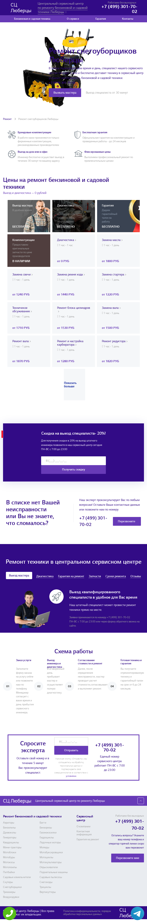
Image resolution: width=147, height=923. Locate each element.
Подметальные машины (54, 872)
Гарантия (100, 19)
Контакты (127, 19)
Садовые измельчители (17, 877)
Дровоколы (9, 832)
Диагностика (45, 576)
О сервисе (73, 19)
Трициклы (45, 887)
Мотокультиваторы (51, 862)
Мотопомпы (10, 867)
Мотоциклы (46, 857)
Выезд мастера (19, 575)
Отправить (71, 750)
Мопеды (44, 847)
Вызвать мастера (65, 93)
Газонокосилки (48, 832)
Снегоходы (46, 882)
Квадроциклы (11, 842)
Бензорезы (46, 827)
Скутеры (8, 882)
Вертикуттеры (48, 892)
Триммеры (9, 892)
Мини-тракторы (12, 847)
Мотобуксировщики (51, 852)
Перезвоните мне (126, 522)
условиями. (71, 776)
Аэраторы (8, 822)
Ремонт (7, 119)
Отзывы (135, 576)
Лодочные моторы (50, 842)
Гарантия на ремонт (71, 576)
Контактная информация (84, 833)
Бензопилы (9, 827)
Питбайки (9, 872)
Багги (43, 822)
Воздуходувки (11, 897)
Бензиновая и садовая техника (32, 19)
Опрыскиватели (49, 867)
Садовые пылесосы (51, 877)
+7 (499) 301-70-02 (62, 83)
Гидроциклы (47, 837)
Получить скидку (73, 469)
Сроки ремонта (115, 576)
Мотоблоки (9, 852)
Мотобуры (9, 857)
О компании (83, 826)
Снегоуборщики (12, 887)
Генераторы (9, 837)
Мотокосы (9, 862)
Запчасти (95, 576)
